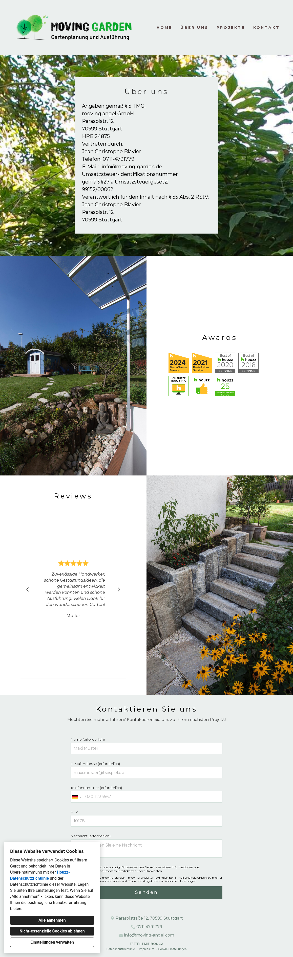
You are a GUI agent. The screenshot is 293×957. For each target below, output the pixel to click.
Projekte (231, 27)
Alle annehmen (52, 920)
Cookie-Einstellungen (172, 949)
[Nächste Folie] (119, 589)
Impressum (146, 949)
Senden (146, 892)
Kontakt (266, 27)
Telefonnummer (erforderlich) (146, 793)
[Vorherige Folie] (27, 589)
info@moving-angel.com (149, 935)
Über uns (194, 27)
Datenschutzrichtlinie (121, 949)
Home (165, 27)
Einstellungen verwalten (52, 942)
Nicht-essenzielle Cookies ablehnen (52, 931)
